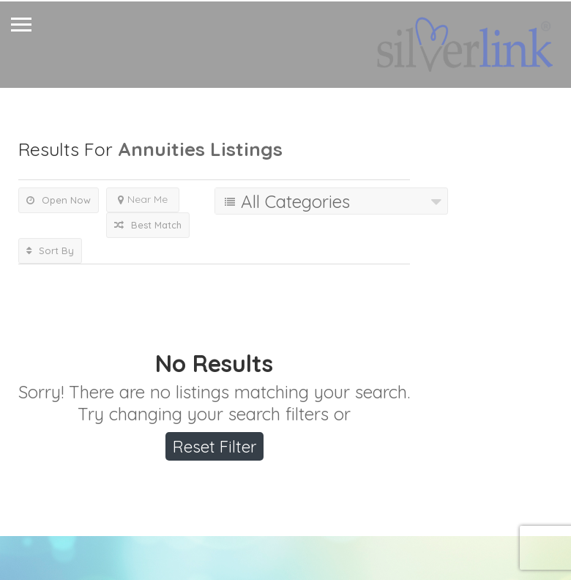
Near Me (143, 199)
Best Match (148, 225)
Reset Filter (214, 446)
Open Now (58, 200)
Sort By (50, 250)
